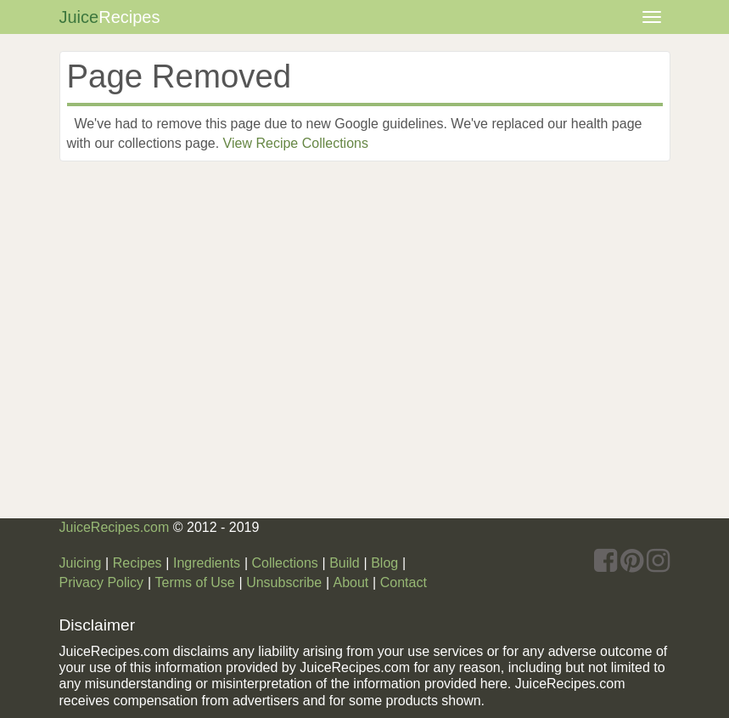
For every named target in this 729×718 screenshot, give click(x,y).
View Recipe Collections (295, 143)
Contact (403, 582)
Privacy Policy (101, 582)
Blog (384, 563)
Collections (285, 563)
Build (344, 563)
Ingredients (206, 563)
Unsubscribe (284, 582)
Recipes (137, 563)
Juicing (80, 563)
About (350, 582)
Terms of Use (194, 582)
